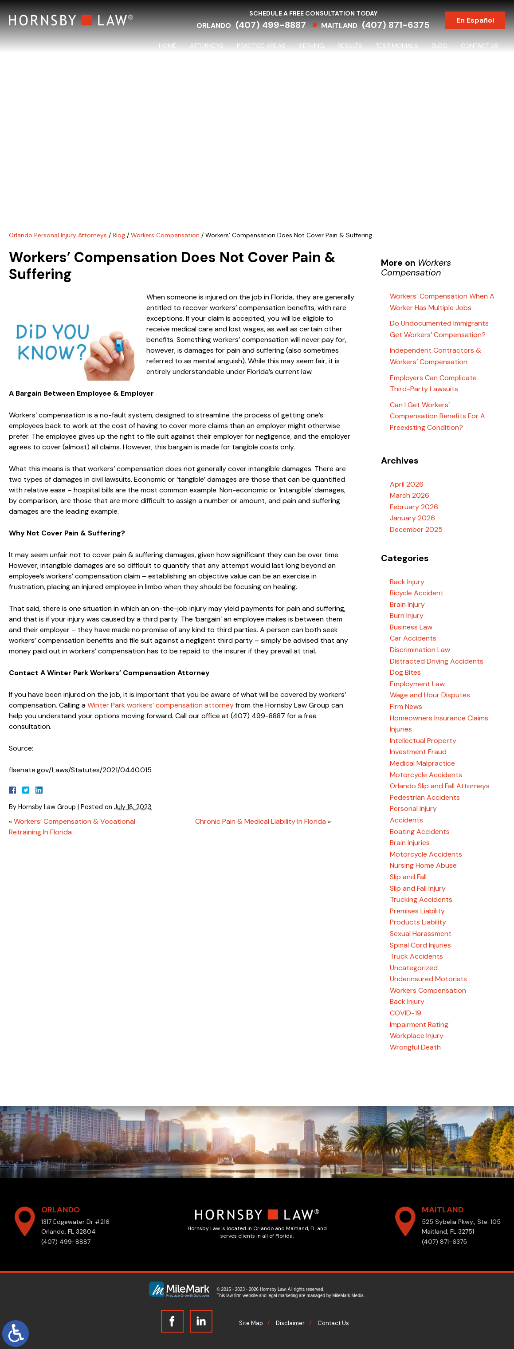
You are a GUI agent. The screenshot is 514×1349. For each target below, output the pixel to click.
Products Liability (418, 922)
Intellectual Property (423, 740)
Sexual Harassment (420, 933)
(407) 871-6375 (396, 25)
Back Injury (407, 581)
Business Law (411, 627)
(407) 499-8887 (270, 25)
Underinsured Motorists (428, 978)
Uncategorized (414, 967)
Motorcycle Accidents (426, 774)
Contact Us (479, 46)
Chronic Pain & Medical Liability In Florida (260, 821)
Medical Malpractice (422, 763)
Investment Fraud (418, 751)
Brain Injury (407, 604)
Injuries (401, 729)
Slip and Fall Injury (418, 888)
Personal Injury (413, 808)
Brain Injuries (410, 842)
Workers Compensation (165, 235)
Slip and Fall (408, 876)
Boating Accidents (420, 831)
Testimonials (397, 46)
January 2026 (412, 518)
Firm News (406, 706)
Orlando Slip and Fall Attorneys (440, 786)
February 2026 (414, 506)
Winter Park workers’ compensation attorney (160, 705)
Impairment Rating (419, 1024)
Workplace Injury (416, 1035)
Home (168, 46)
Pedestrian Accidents (425, 797)
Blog (439, 46)
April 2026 (407, 484)
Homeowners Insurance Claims (439, 718)
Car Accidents (413, 638)
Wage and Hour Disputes (430, 695)
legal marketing (283, 1295)
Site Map (251, 1323)
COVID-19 (405, 1013)
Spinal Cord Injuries (420, 945)
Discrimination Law (420, 649)
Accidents (406, 820)
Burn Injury (407, 615)
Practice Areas (261, 46)
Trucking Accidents (421, 899)
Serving (311, 46)
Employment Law (417, 683)
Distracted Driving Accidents (436, 661)
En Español (475, 20)
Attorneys (207, 46)
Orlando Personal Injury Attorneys (58, 235)
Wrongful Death (415, 1047)
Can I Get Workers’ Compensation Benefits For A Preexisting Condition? (437, 416)
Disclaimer (290, 1323)
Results (349, 46)
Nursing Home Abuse (423, 865)
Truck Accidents (416, 956)
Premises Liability (417, 911)
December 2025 (416, 529)
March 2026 (409, 495)
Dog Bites (405, 672)
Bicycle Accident (416, 593)
